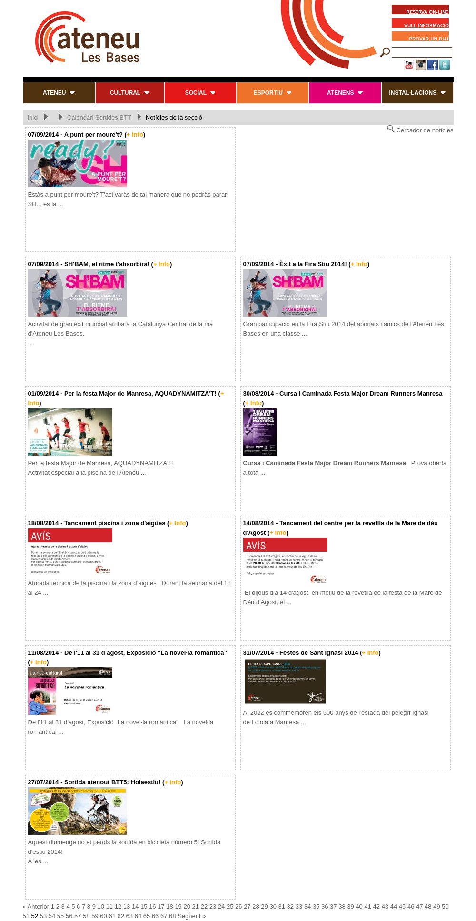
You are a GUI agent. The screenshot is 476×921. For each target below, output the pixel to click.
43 (385, 906)
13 (126, 906)
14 (135, 906)
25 (230, 906)
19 (178, 906)
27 (247, 906)
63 (129, 916)
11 (109, 906)
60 (103, 916)
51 (26, 916)
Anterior (39, 906)
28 (255, 906)
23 (212, 906)
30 (272, 906)
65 (146, 916)
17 (161, 906)
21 (195, 906)
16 (152, 906)
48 (428, 906)
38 (341, 906)
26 (238, 906)
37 (333, 906)
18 (169, 906)
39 (350, 906)
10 (101, 906)
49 (436, 906)
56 (69, 916)
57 (77, 916)
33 (299, 906)
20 (186, 906)
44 (393, 906)
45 (402, 906)
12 (118, 906)
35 (316, 906)
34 (307, 906)
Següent (189, 916)
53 (43, 916)
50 (445, 906)
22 (204, 906)
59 (94, 916)
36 (324, 906)
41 (367, 906)
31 (281, 906)
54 (52, 916)
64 (138, 916)
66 (155, 916)
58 (86, 916)
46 (410, 906)
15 (143, 906)
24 (221, 906)
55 (60, 916)
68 (172, 916)
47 (419, 906)
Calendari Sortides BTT (100, 117)
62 (121, 916)
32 (290, 906)
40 (359, 906)
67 (163, 916)
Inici (33, 117)
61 (112, 916)
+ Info (135, 134)
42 (376, 906)
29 (264, 906)
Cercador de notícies (420, 129)
